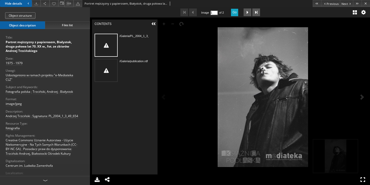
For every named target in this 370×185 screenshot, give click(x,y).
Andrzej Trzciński (18, 116)
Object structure (20, 15)
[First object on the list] (317, 3)
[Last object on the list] (357, 3)
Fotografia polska (18, 91)
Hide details (17, 3)
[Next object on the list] (346, 3)
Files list (67, 25)
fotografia (13, 128)
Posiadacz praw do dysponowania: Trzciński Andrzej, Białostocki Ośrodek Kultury (39, 151)
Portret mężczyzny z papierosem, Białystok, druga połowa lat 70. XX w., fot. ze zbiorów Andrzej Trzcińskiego (39, 46)
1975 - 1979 (14, 63)
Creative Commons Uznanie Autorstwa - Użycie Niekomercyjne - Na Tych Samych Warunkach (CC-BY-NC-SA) (41, 144)
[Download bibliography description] (68, 3)
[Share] (45, 3)
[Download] (36, 3)
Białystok (66, 91)
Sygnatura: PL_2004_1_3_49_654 (55, 116)
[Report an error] (77, 3)
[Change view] (61, 3)
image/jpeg (14, 103)
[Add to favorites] (54, 3)
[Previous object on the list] (330, 3)
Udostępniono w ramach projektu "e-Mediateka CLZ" (39, 77)
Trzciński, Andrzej (45, 91)
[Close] (366, 3)
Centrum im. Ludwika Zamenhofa (29, 165)
